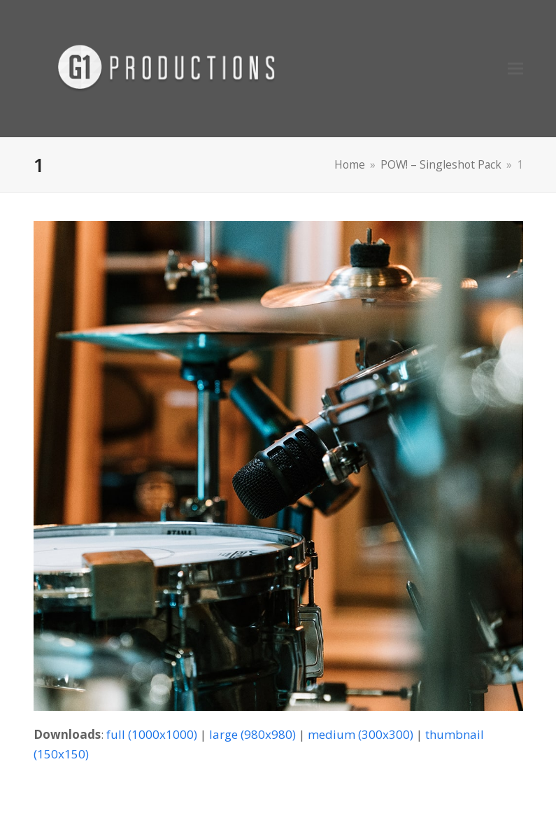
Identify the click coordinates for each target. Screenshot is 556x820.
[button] (515, 69)
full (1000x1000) (151, 734)
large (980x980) (252, 734)
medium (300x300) (360, 734)
